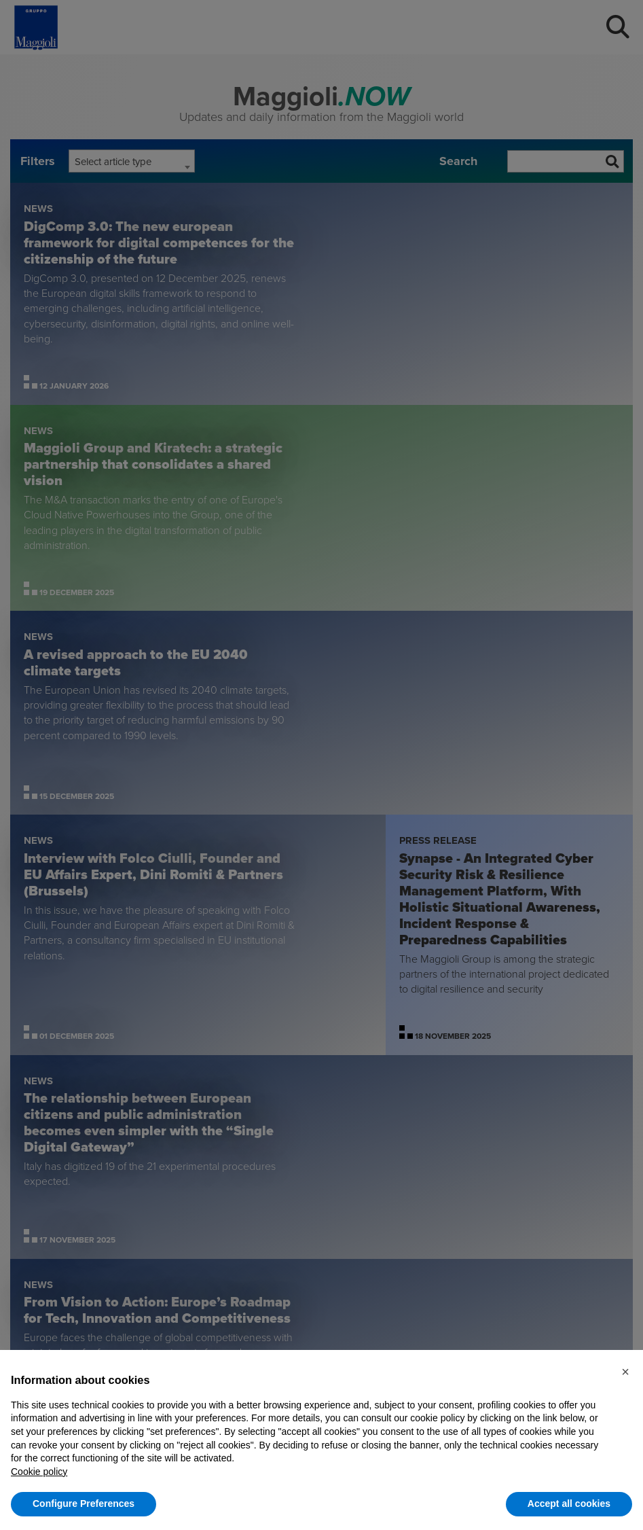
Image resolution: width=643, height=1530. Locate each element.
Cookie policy (39, 1471)
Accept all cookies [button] (569, 1503)
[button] (625, 1372)
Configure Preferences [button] (83, 1503)
